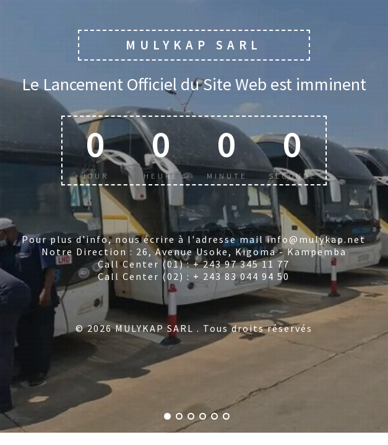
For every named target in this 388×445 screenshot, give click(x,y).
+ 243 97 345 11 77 (241, 264)
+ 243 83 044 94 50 (241, 276)
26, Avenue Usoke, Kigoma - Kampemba (241, 251)
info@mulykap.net (316, 239)
